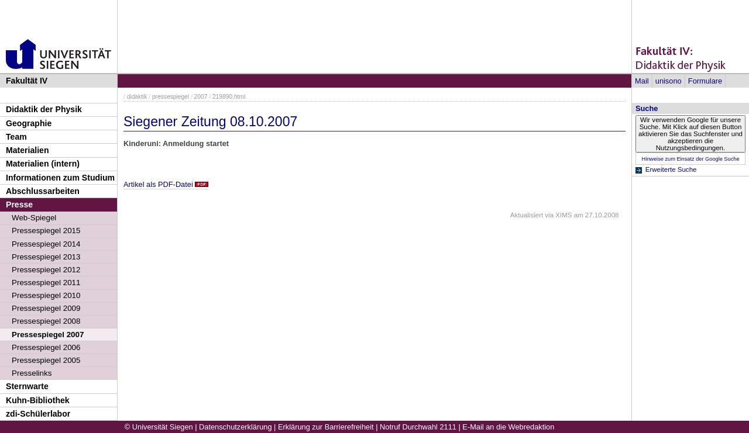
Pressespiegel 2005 (46, 360)
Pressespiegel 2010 (46, 295)
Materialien (27, 150)
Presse (19, 204)
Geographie (28, 123)
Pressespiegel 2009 (46, 308)
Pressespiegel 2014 (46, 244)
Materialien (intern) (43, 163)
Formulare (705, 81)
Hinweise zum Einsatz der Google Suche (690, 159)
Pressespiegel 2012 (46, 269)
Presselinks (31, 373)
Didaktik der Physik (44, 109)
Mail (641, 81)
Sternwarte (27, 386)
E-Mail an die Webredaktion (508, 426)
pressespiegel (170, 96)
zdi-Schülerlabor (38, 413)
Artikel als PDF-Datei (158, 184)
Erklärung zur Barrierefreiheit (326, 426)
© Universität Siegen (159, 426)
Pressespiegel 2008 (46, 321)
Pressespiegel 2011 (46, 282)
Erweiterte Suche (671, 169)
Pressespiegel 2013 (46, 256)
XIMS (563, 215)
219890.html (228, 96)
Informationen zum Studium (60, 177)
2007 (201, 96)
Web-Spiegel (34, 217)
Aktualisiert (526, 215)
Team (16, 136)
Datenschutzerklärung (235, 426)
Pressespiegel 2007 (48, 334)
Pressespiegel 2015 (46, 230)
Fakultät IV (26, 80)
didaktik (137, 96)
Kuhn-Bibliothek (38, 400)
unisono (668, 81)
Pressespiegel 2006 (46, 347)
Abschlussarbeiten (43, 191)
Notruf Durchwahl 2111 (418, 426)
